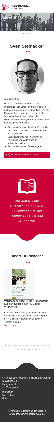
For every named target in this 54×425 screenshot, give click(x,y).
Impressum (7, 392)
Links (4, 398)
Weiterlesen (10, 325)
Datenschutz (8, 395)
